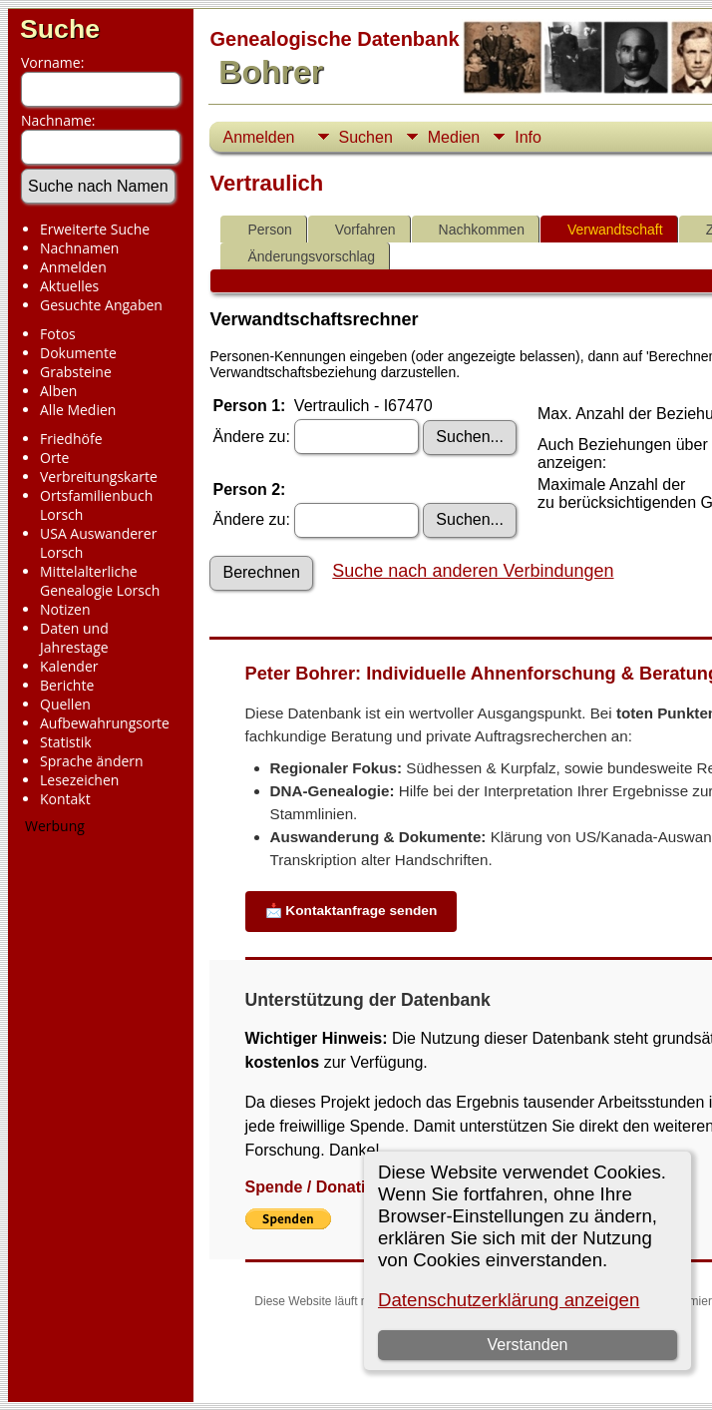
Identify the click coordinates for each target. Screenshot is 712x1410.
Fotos (58, 333)
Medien (454, 137)
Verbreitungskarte (99, 476)
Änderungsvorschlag (302, 256)
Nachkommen (473, 229)
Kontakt (65, 798)
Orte (54, 457)
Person (260, 229)
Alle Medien (78, 409)
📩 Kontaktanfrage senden (351, 910)
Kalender (69, 666)
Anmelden (73, 266)
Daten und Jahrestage (74, 638)
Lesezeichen (79, 779)
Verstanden (527, 1344)
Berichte (67, 685)
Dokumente (78, 352)
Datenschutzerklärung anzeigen (508, 1299)
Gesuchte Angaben (101, 304)
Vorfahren (356, 229)
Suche (60, 29)
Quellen (65, 704)
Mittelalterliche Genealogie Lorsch (100, 581)
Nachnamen (79, 247)
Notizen (65, 609)
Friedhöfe (71, 438)
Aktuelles (69, 285)
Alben (58, 390)
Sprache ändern (92, 760)
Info (528, 137)
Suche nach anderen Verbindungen (472, 571)
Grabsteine (76, 371)
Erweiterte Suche (95, 229)
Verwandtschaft (606, 229)
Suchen (366, 137)
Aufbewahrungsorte (105, 722)
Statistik (66, 741)
